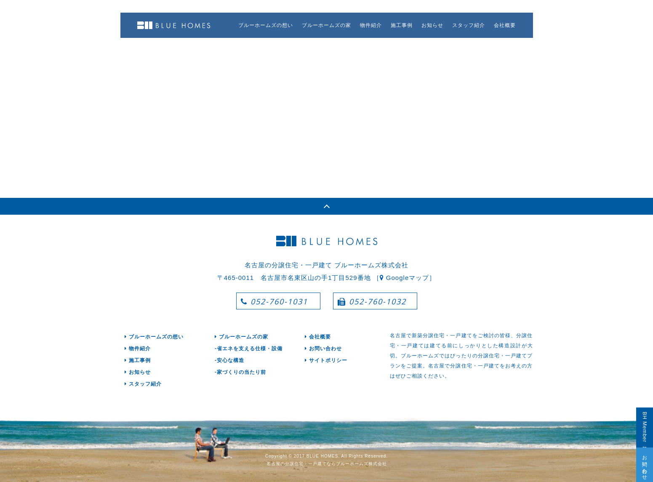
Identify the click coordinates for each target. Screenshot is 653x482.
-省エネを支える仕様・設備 (249, 349)
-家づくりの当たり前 (240, 372)
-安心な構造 (229, 360)
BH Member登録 (645, 427)
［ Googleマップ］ (404, 277)
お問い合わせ (645, 465)
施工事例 (402, 25)
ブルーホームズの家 (326, 25)
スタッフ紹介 (468, 25)
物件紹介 (371, 25)
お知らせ (432, 25)
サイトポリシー (326, 360)
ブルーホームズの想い (265, 25)
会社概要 (505, 25)
